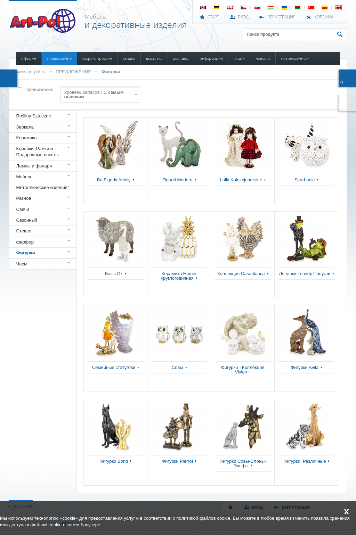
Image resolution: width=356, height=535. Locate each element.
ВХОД (243, 17)
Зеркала (25, 127)
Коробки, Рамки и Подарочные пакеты (37, 151)
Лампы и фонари (34, 165)
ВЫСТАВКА (154, 58)
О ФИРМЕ (28, 58)
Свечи (22, 209)
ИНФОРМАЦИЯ (211, 58)
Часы (21, 263)
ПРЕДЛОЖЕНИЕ (59, 58)
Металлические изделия (41, 187)
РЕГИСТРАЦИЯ (281, 17)
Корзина (323, 17)
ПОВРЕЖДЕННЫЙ (295, 58)
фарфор (25, 242)
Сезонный (27, 220)
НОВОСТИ (263, 58)
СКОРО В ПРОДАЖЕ (97, 58)
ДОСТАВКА (181, 58)
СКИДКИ (129, 58)
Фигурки (110, 71)
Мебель (24, 176)
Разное (23, 198)
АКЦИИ (239, 58)
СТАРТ (213, 17)
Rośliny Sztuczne (33, 115)
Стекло (23, 230)
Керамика (26, 137)
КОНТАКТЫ (29, 71)
